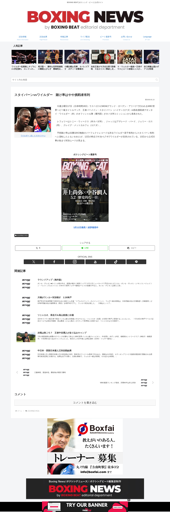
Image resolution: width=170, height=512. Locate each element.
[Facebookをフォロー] (76, 261)
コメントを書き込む (85, 403)
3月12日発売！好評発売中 (85, 227)
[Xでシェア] (38, 248)
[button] (155, 61)
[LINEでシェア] (85, 248)
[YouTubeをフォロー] (87, 261)
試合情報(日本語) (21, 235)
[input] (85, 79)
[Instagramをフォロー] (82, 261)
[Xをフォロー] (71, 261)
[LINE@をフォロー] (98, 261)
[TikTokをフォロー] (93, 261)
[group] (24, 61)
